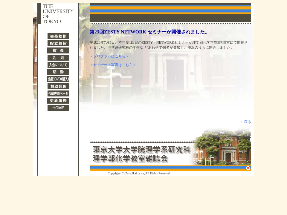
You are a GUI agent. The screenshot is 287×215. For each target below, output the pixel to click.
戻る (247, 122)
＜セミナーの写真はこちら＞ (113, 65)
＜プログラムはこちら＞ (109, 56)
